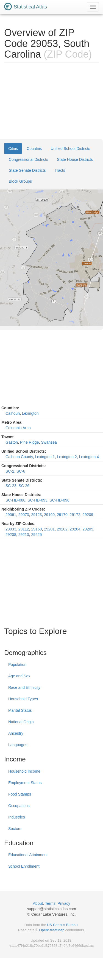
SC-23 (10, 486)
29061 (10, 514)
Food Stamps (19, 794)
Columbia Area (18, 428)
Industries (16, 817)
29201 (49, 529)
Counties (34, 148)
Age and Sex (19, 676)
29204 (75, 529)
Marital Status (20, 710)
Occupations (19, 805)
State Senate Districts (27, 170)
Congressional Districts (28, 159)
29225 (36, 534)
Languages (17, 745)
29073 (23, 514)
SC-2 (9, 471)
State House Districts (75, 159)
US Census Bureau (62, 925)
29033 (10, 529)
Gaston (11, 442)
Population (17, 664)
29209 (87, 514)
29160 (49, 514)
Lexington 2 (67, 457)
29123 (36, 514)
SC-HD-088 (15, 500)
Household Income (24, 771)
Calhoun (12, 413)
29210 (23, 534)
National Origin (21, 722)
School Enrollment (24, 866)
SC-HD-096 (59, 500)
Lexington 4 (89, 457)
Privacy (64, 903)
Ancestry (15, 733)
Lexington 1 (45, 457)
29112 (23, 529)
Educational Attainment (28, 855)
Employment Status (24, 783)
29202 (62, 529)
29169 (36, 529)
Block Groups (20, 181)
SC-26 (23, 486)
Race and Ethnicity (24, 687)
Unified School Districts (70, 148)
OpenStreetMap (51, 930)
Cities (13, 148)
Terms (50, 903)
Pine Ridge (29, 442)
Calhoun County (19, 457)
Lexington (30, 413)
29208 (10, 534)
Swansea (49, 442)
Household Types (23, 699)
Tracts (60, 170)
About (38, 903)
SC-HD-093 (37, 500)
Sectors (14, 828)
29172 (75, 514)
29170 (62, 514)
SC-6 (20, 471)
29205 (87, 529)
